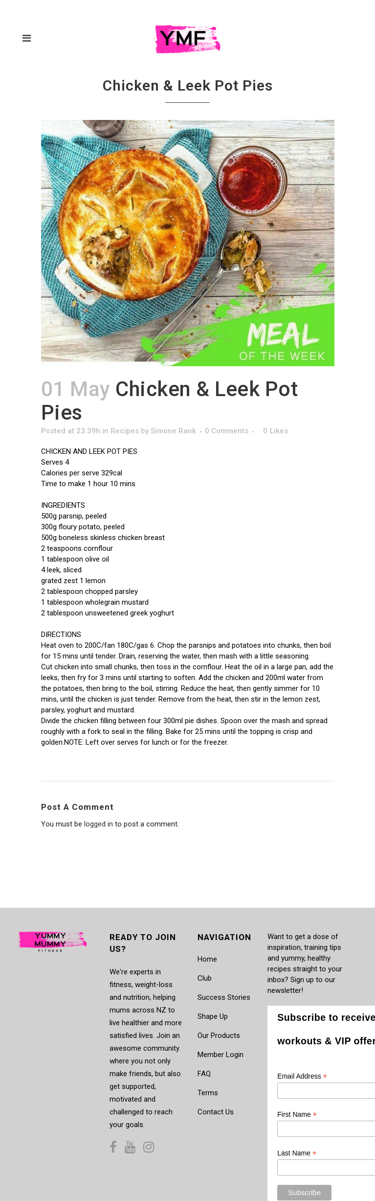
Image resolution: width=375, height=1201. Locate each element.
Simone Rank (173, 430)
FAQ (204, 1073)
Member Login (220, 1054)
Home (207, 959)
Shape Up (213, 1016)
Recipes (124, 430)
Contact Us (216, 1111)
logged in (98, 824)
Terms (208, 1092)
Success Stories (224, 997)
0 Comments (226, 430)
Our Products (219, 1035)
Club (205, 978)
